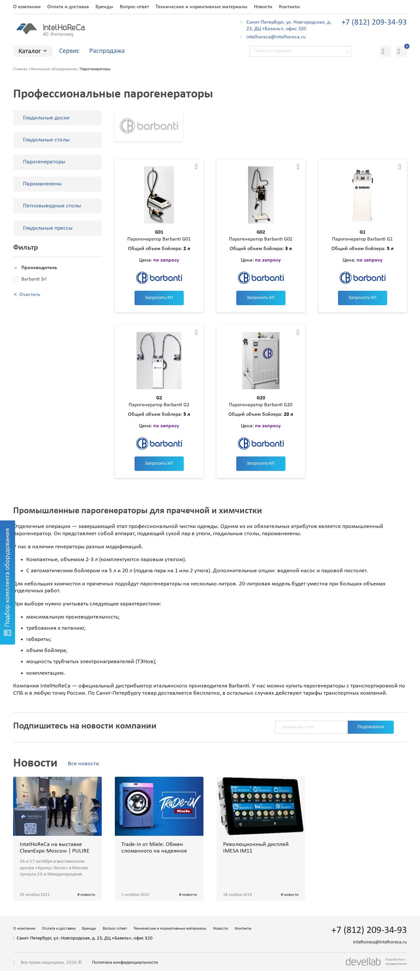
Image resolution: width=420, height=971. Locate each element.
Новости (263, 7)
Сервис (69, 51)
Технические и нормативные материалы (201, 7)
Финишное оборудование (54, 69)
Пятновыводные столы (52, 206)
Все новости (83, 764)
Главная (20, 69)
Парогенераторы (44, 162)
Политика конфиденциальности (125, 962)
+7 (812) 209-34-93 (374, 22)
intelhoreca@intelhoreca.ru (275, 37)
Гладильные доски (46, 118)
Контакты (289, 7)
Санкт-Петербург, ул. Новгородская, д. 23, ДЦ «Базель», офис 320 (288, 26)
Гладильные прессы (48, 228)
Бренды (104, 7)
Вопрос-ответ (134, 7)
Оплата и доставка (68, 7)
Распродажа (107, 51)
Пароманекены (42, 184)
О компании (27, 7)
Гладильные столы (46, 140)
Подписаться (371, 727)
